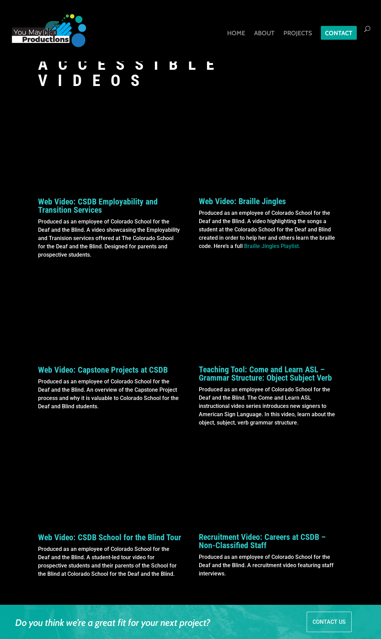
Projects (298, 34)
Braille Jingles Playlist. (272, 246)
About (264, 34)
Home (236, 34)
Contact (338, 34)
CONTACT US (329, 622)
